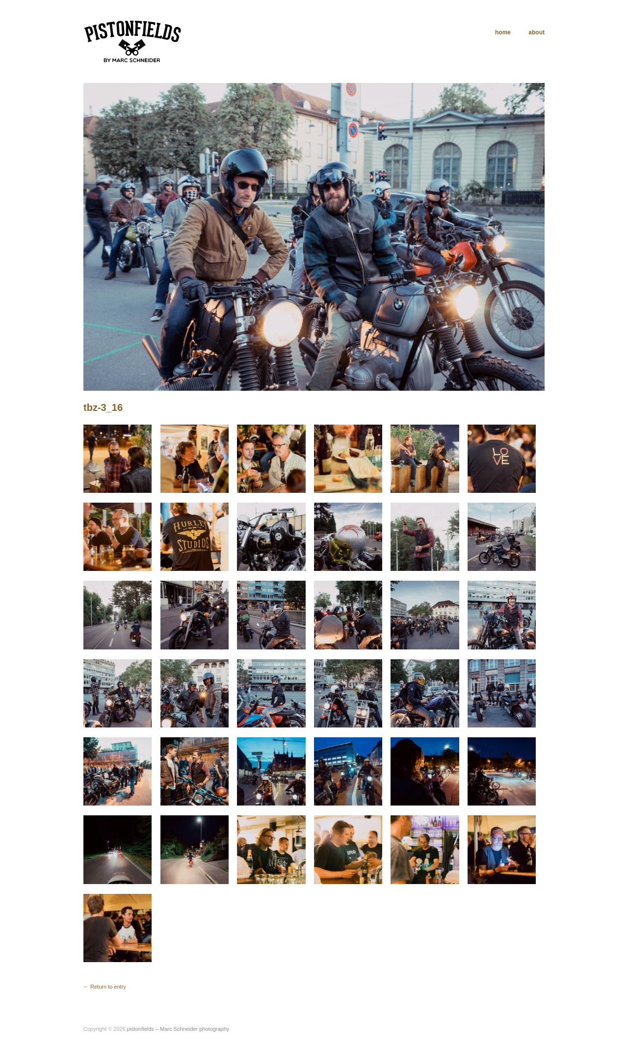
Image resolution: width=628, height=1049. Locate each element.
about (536, 32)
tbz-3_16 (103, 407)
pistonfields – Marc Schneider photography (178, 1029)
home (500, 32)
